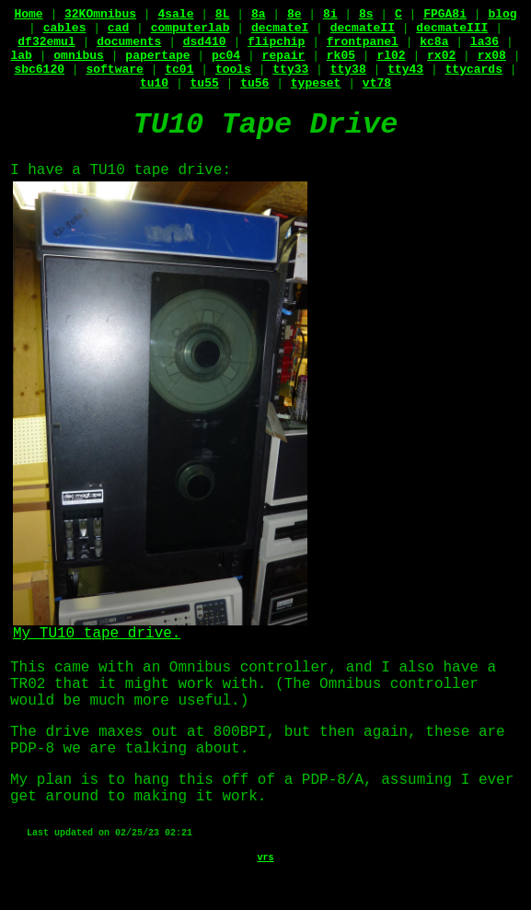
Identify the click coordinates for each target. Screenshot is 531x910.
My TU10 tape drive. (160, 627)
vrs (265, 858)
